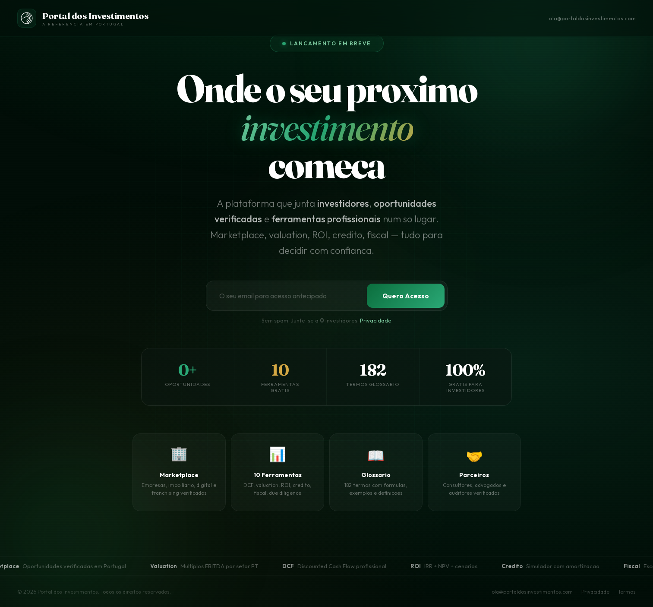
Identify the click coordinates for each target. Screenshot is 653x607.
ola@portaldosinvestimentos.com (592, 18)
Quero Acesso (405, 296)
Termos (627, 591)
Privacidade (375, 320)
